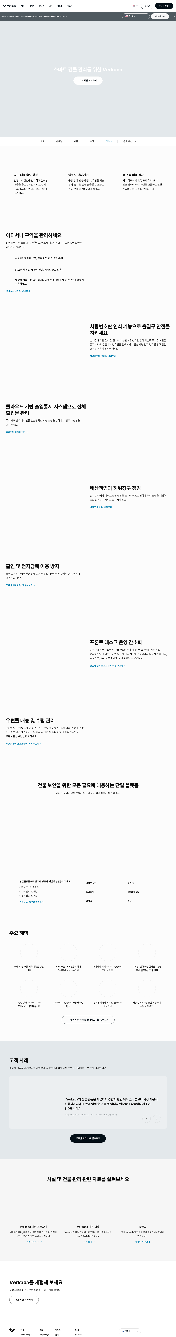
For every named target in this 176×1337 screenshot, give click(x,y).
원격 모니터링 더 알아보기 (18, 291)
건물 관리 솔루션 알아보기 (32, 902)
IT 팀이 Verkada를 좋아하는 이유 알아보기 (86, 1019)
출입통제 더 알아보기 (15, 432)
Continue (160, 16)
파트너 (69, 6)
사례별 (31, 6)
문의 (57, 1335)
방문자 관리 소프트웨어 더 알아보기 (106, 665)
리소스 (59, 6)
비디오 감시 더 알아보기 (101, 507)
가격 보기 (87, 1241)
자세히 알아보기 (142, 1241)
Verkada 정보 (26, 1335)
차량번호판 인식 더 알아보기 (103, 356)
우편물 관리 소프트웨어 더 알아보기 (22, 743)
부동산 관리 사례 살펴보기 (86, 1138)
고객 (50, 6)
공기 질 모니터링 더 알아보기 (19, 585)
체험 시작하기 (33, 1241)
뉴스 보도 (78, 1335)
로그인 (147, 6)
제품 (22, 6)
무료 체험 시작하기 (86, 80)
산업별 (41, 6)
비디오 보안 (44, 1335)
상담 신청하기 (164, 6)
